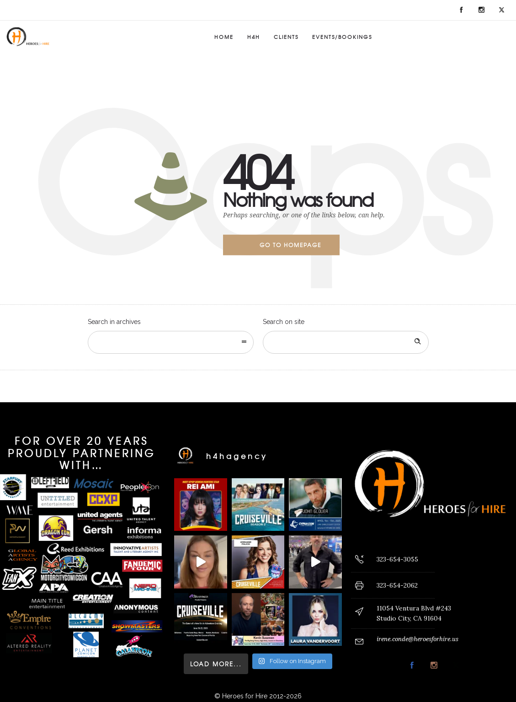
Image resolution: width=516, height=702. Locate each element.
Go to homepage (290, 245)
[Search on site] (346, 342)
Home (224, 36)
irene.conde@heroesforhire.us (417, 639)
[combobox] (171, 342)
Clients (286, 36)
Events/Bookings (342, 36)
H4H (253, 36)
